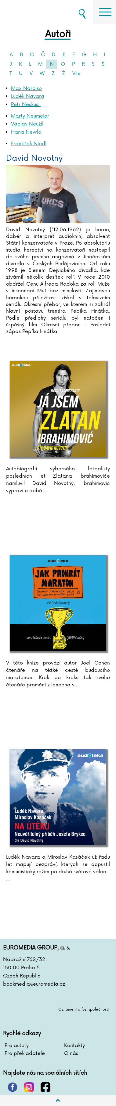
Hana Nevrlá (26, 132)
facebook (45, 1087)
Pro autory (17, 1045)
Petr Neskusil (26, 104)
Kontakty (74, 1045)
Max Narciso (26, 88)
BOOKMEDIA (33, 12)
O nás (71, 1053)
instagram (29, 1087)
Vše (76, 73)
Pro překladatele (25, 1053)
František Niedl (28, 144)
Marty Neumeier (30, 116)
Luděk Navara (27, 96)
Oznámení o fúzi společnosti (83, 1009)
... (44, 491)
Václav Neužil (27, 124)
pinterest (12, 1087)
